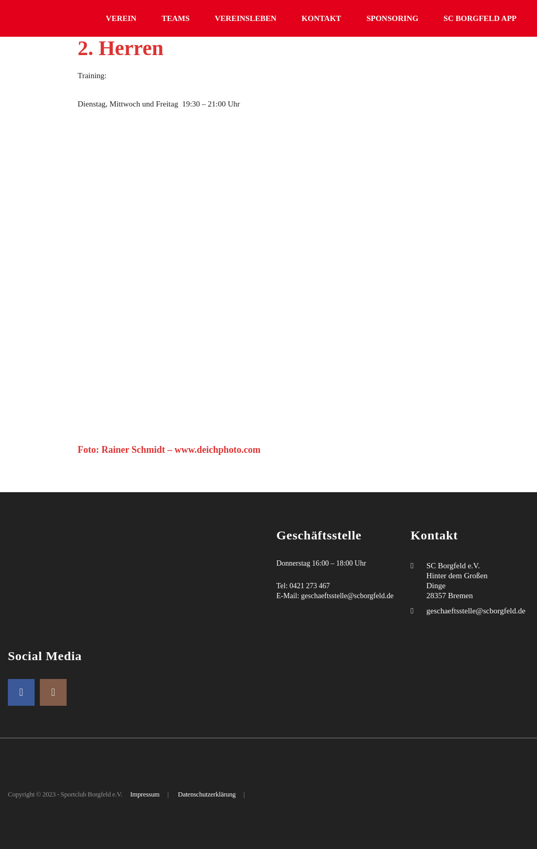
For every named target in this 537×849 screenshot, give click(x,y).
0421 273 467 (309, 586)
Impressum (144, 794)
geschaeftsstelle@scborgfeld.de (347, 596)
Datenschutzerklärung (206, 794)
